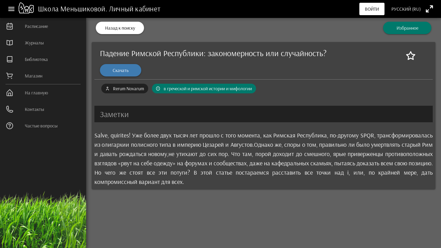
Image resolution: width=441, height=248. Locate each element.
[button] (263, 114)
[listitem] (43, 26)
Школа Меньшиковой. (73, 8)
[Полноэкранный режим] (429, 8)
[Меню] (11, 9)
